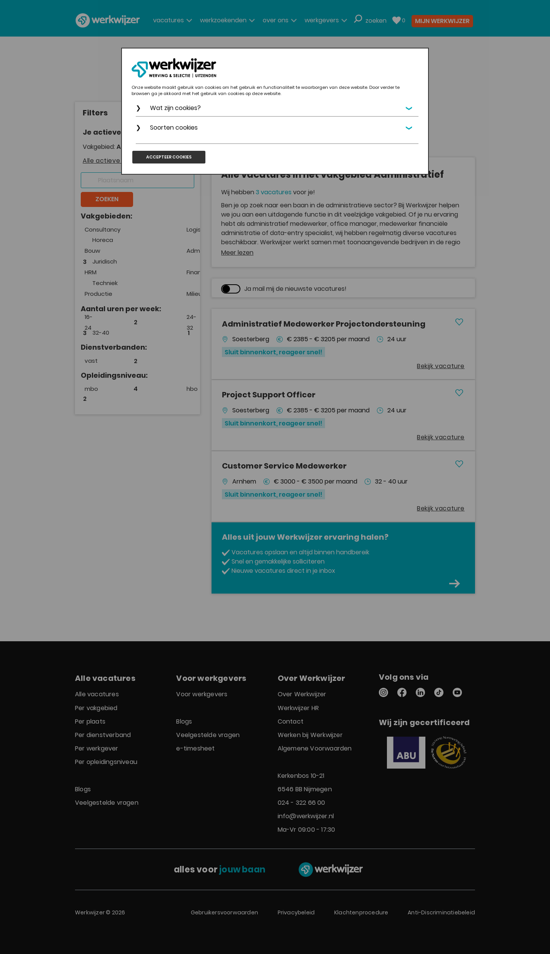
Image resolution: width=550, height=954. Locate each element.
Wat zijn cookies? (175, 107)
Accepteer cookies (169, 157)
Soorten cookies (174, 127)
